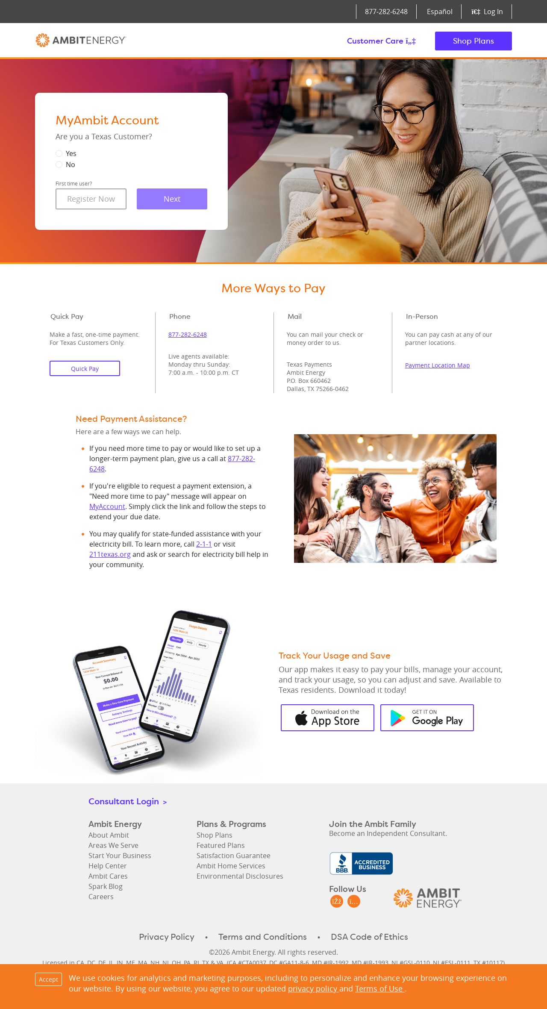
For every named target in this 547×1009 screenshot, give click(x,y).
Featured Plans (221, 845)
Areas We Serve (113, 845)
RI (196, 963)
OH (176, 963)
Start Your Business (119, 855)
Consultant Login (127, 801)
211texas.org (110, 554)
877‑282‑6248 (386, 11)
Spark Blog (105, 886)
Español (440, 11)
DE (102, 963)
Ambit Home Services (231, 865)
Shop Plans (473, 40)
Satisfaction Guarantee (234, 855)
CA (80, 963)
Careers (101, 896)
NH (154, 963)
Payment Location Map (437, 365)
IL (111, 963)
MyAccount (107, 506)
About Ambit (108, 835)
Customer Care (381, 40)
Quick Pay (85, 369)
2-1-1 (204, 544)
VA (220, 963)
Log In (487, 11)
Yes (71, 153)
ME (130, 963)
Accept (48, 979)
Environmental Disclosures (240, 876)
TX (205, 963)
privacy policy (313, 988)
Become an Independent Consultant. (388, 833)
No (70, 164)
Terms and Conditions (262, 937)
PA (187, 963)
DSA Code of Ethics (369, 937)
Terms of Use (380, 988)
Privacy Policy (166, 937)
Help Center (107, 865)
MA (142, 963)
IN (120, 963)
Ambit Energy (81, 41)
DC (91, 963)
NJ (165, 963)
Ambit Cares (108, 876)
